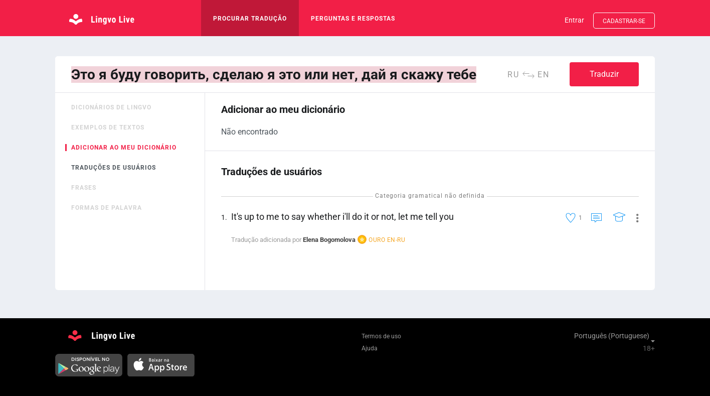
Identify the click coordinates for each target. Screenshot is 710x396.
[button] (633, 217)
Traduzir (604, 74)
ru (513, 74)
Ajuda (370, 348)
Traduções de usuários (113, 167)
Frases (83, 187)
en (544, 74)
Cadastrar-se (624, 21)
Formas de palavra (106, 207)
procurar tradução (250, 18)
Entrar (574, 20)
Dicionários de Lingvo (111, 107)
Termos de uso (381, 336)
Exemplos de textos (107, 127)
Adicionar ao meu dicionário (123, 147)
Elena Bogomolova (329, 239)
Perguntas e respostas (353, 18)
